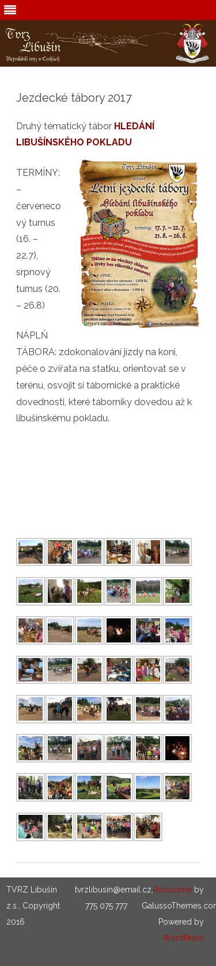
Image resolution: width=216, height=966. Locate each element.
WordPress (183, 937)
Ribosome (172, 889)
